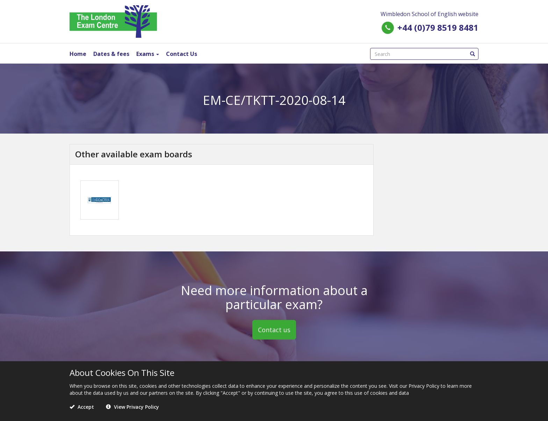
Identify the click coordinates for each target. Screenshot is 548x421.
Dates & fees (111, 54)
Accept (82, 407)
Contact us (274, 330)
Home (78, 54)
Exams (147, 54)
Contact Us (181, 54)
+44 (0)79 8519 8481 (437, 27)
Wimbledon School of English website (429, 14)
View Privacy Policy (132, 407)
